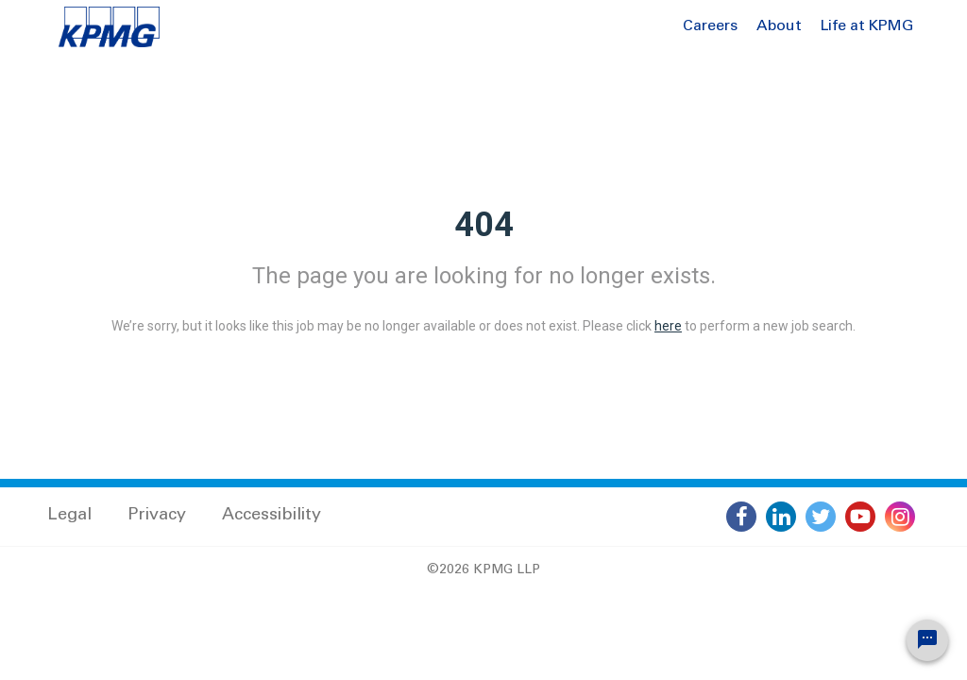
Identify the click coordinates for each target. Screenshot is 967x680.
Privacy (156, 515)
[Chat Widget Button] (927, 640)
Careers (710, 26)
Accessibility (271, 515)
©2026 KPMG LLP (483, 570)
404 (484, 225)
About (779, 26)
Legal (69, 515)
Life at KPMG (867, 26)
